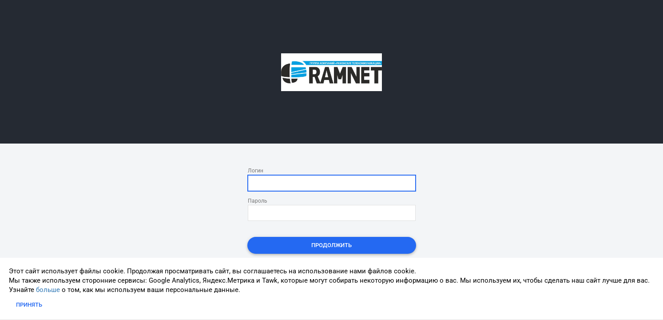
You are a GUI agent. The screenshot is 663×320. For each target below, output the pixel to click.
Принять (29, 304)
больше (48, 290)
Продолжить (331, 245)
